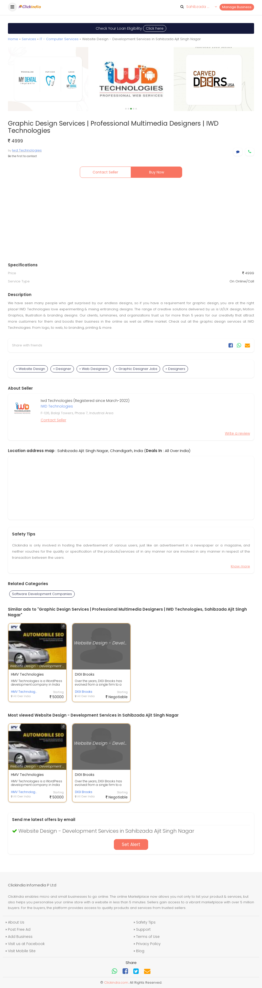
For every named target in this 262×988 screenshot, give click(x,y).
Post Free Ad (19, 929)
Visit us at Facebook (26, 943)
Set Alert (131, 844)
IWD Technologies (57, 406)
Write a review (237, 433)
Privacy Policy (148, 943)
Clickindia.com (116, 982)
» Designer (62, 368)
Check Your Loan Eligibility (131, 28)
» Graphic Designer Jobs (136, 368)
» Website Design (30, 368)
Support (143, 929)
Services (29, 39)
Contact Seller (105, 172)
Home (13, 39)
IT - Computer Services (59, 39)
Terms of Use (148, 936)
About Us (16, 922)
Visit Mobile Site (22, 950)
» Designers (175, 368)
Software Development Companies (42, 593)
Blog (140, 950)
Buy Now (156, 172)
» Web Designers (93, 368)
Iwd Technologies (27, 150)
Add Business (20, 936)
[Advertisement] (131, 221)
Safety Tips (146, 922)
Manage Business (237, 7)
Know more (240, 566)
